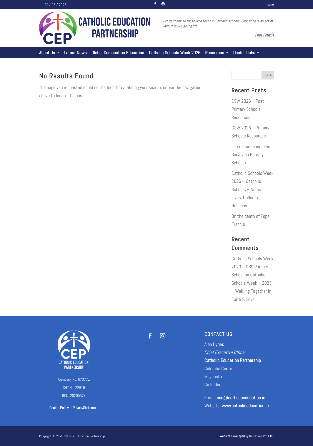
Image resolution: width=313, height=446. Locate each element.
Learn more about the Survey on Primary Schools (250, 154)
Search (267, 75)
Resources (214, 53)
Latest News (75, 53)
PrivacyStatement (86, 407)
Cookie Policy (59, 407)
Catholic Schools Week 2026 (174, 53)
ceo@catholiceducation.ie (241, 398)
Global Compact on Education (118, 53)
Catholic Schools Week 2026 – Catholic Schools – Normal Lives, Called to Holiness (252, 189)
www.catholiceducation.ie (245, 406)
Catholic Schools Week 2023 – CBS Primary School (252, 267)
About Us (47, 53)
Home (269, 5)
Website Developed (232, 436)
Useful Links (244, 53)
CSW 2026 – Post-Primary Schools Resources (248, 109)
